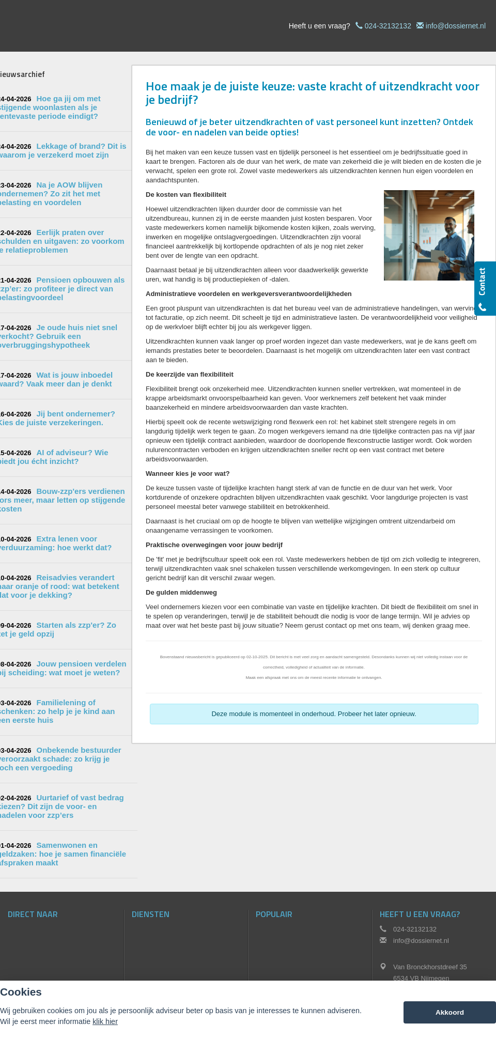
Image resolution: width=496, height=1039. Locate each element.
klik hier (105, 1021)
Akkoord (450, 1012)
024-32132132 (388, 26)
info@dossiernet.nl (456, 26)
